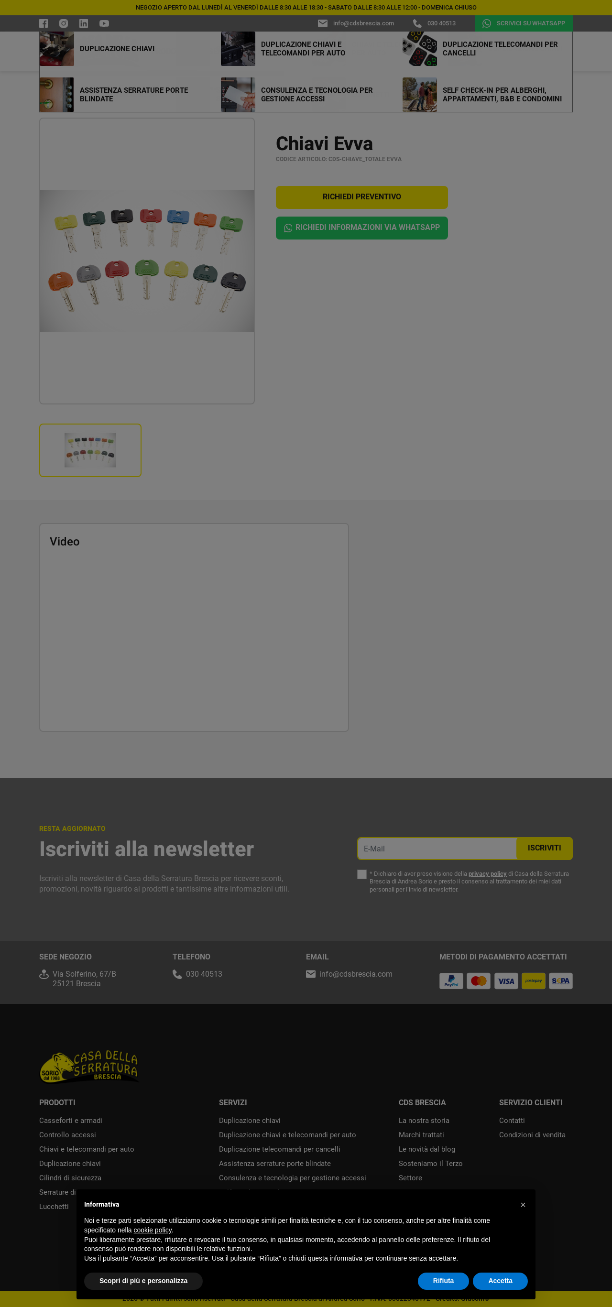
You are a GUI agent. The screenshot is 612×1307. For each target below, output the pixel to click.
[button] (523, 1204)
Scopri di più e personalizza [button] (143, 1281)
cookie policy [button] (153, 1230)
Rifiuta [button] (443, 1281)
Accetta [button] (500, 1281)
